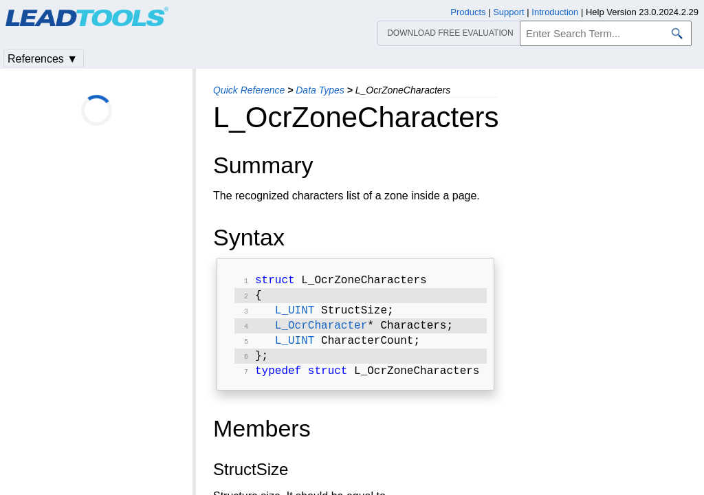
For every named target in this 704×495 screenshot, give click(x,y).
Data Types (320, 90)
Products (467, 12)
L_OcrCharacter (321, 331)
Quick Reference (249, 90)
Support (509, 12)
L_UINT (295, 314)
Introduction (554, 12)
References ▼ (43, 59)
